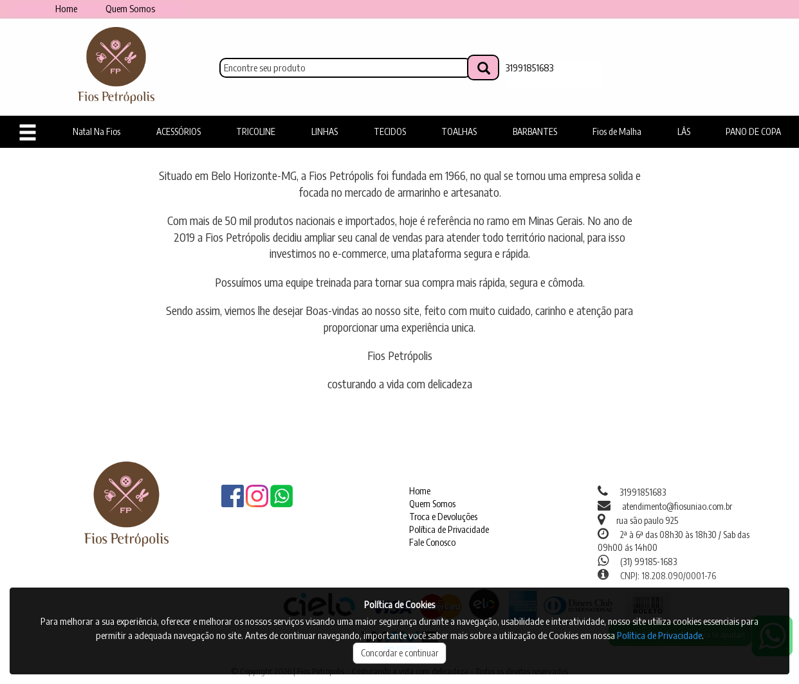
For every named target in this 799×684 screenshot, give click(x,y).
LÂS (683, 131)
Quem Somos (130, 8)
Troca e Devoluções (443, 516)
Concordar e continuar (399, 652)
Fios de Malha (616, 131)
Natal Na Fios (96, 131)
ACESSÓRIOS (178, 131)
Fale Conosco (432, 542)
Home (66, 8)
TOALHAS (459, 131)
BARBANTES (535, 131)
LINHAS (324, 131)
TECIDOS (390, 131)
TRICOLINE (255, 131)
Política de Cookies (399, 604)
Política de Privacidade (449, 529)
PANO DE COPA (753, 131)
